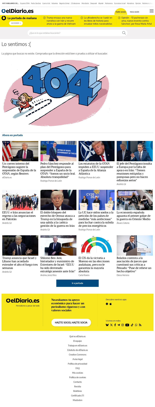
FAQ (78, 368)
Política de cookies (77, 377)
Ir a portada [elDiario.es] (77, 283)
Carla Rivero (84, 275)
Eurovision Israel (119, 3)
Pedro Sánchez (36, 3)
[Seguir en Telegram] (118, 325)
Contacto (77, 382)
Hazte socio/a (121, 12)
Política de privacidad (77, 363)
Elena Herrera (123, 275)
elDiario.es (7, 177)
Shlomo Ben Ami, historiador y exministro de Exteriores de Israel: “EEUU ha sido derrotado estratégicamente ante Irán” (57, 265)
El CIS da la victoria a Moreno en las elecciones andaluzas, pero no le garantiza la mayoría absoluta (94, 265)
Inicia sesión (134, 12)
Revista (77, 386)
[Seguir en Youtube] (127, 325)
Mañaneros (109, 3)
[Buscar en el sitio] (74, 33)
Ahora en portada (12, 135)
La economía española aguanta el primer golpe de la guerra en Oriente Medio (133, 216)
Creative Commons (77, 354)
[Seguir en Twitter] (111, 325)
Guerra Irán (46, 3)
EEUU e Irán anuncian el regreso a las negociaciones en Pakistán (19, 216)
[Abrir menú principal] (151, 11)
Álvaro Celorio (123, 223)
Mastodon (77, 400)
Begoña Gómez (64, 3)
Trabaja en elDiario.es (77, 345)
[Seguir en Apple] (111, 303)
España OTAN (25, 3)
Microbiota (85, 3)
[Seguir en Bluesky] (107, 325)
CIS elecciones (75, 3)
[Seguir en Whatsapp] (136, 325)
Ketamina (55, 3)
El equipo (77, 341)
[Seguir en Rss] (140, 325)
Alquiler (101, 3)
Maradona (130, 3)
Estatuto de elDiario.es (77, 350)
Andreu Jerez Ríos (48, 275)
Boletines (77, 391)
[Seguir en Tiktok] (132, 325)
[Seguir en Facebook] (115, 325)
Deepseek (93, 3)
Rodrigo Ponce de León (51, 180)
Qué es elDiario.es (77, 336)
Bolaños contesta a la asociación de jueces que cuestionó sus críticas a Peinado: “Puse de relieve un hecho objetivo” (134, 265)
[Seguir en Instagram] (122, 325)
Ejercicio (138, 3)
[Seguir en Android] (107, 303)
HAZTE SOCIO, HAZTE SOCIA (71, 322)
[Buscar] (123, 33)
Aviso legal (77, 359)
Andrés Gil (121, 184)
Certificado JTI (77, 395)
